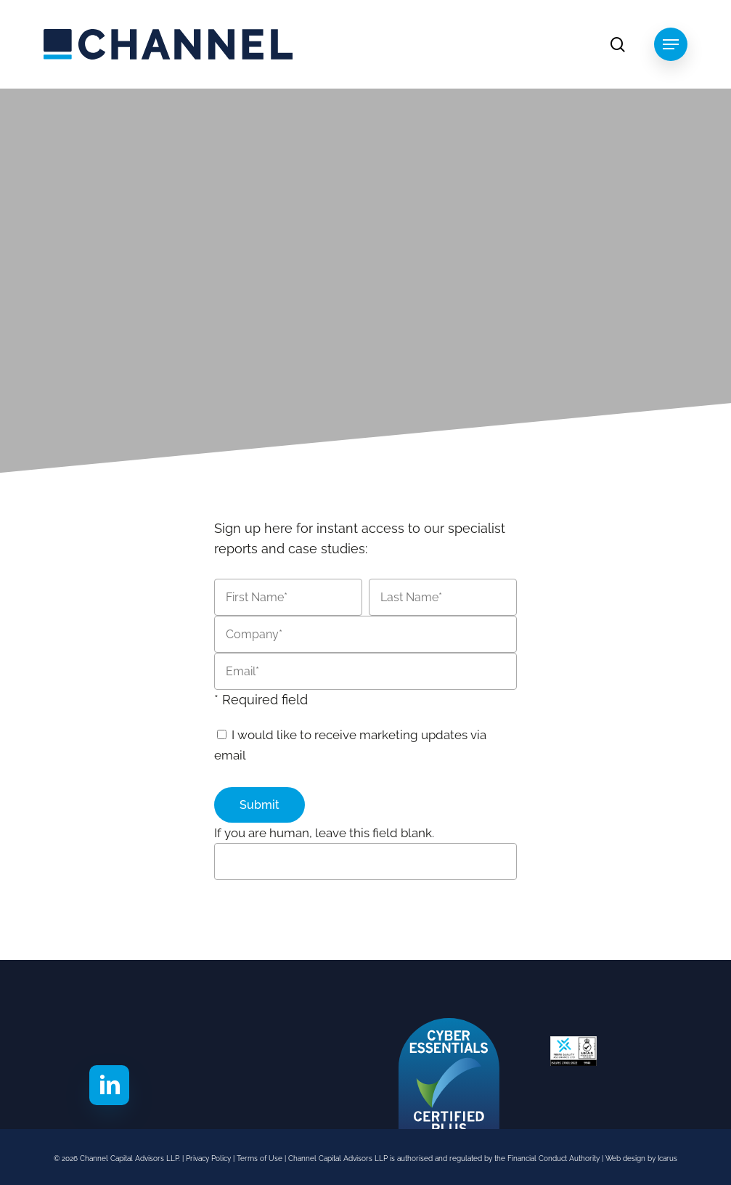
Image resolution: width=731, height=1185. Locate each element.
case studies (326, 548)
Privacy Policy (208, 1158)
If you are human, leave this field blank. (324, 833)
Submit (259, 805)
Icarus (667, 1158)
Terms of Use (261, 1158)
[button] (670, 44)
